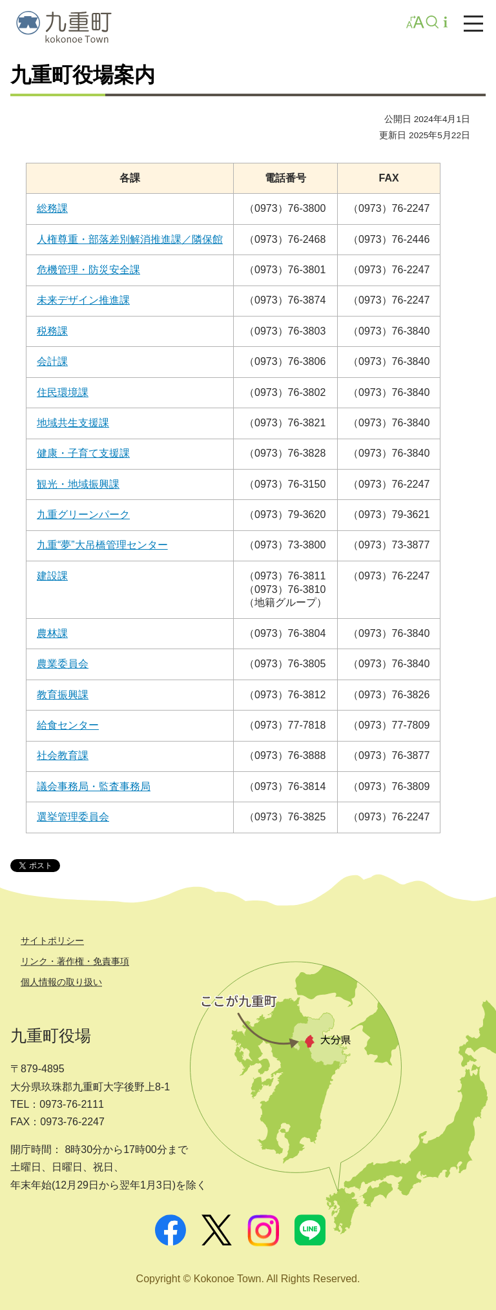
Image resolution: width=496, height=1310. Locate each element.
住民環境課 (62, 392)
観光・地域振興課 (78, 484)
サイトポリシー (52, 940)
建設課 (52, 575)
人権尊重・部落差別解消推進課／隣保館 (130, 239)
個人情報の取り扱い (61, 982)
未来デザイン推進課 (83, 300)
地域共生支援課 (73, 422)
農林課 (52, 633)
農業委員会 (62, 663)
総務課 (52, 208)
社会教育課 (62, 755)
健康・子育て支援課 (83, 453)
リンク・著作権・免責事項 (75, 961)
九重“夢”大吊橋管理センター (102, 544)
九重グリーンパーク (83, 514)
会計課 (52, 361)
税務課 (52, 331)
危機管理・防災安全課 (88, 269)
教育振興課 (62, 694)
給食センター (68, 725)
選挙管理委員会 (73, 816)
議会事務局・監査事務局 (93, 786)
